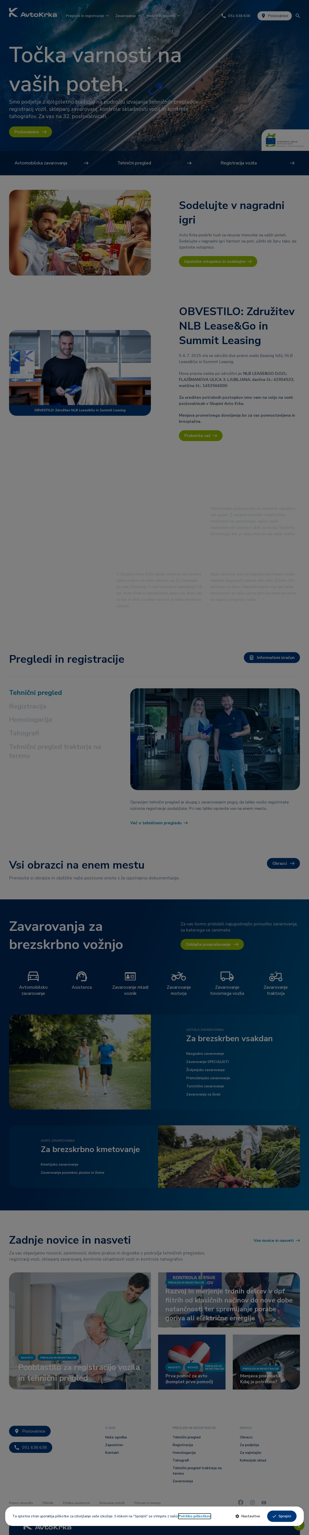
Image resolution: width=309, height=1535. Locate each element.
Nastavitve (247, 1516)
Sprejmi (282, 1516)
